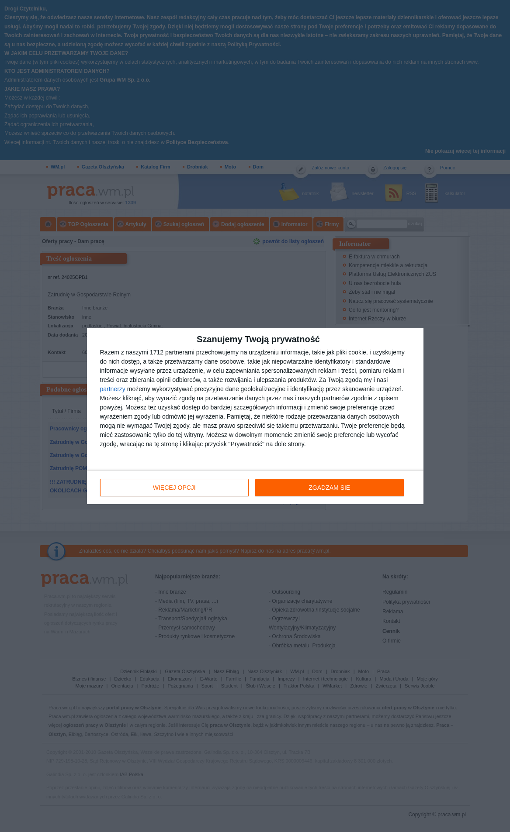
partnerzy (112, 388)
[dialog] (255, 416)
